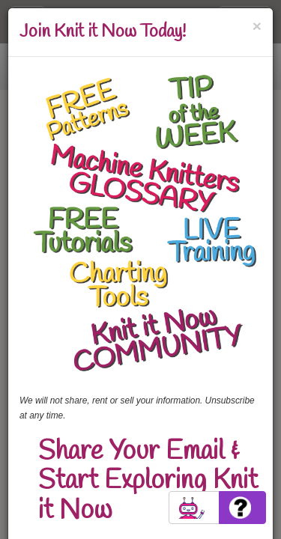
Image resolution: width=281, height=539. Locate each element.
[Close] (257, 26)
